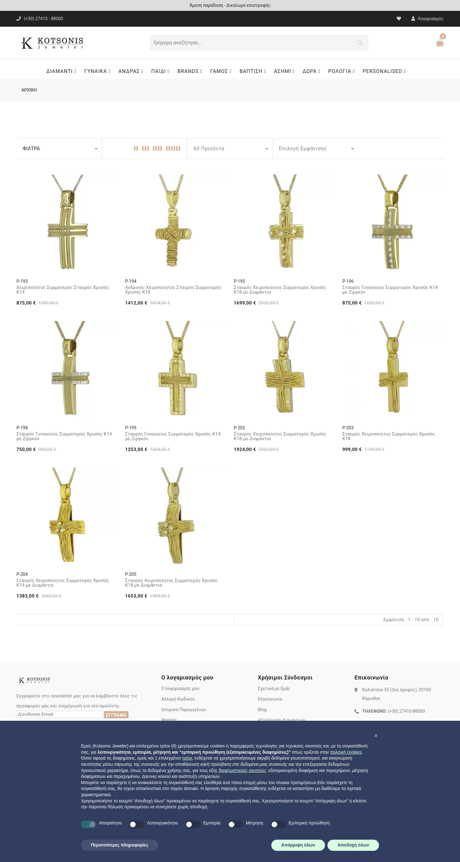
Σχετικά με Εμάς (274, 688)
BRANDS (191, 71)
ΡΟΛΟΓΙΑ (343, 71)
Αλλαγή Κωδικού (178, 699)
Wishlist (169, 720)
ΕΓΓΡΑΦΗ (116, 715)
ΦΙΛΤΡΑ (31, 148)
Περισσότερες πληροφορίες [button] (119, 844)
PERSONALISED (386, 71)
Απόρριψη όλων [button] (298, 844)
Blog (262, 709)
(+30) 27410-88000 (406, 711)
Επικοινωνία (270, 699)
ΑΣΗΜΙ (286, 71)
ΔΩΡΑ (313, 71)
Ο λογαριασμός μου (180, 688)
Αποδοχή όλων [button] (353, 844)
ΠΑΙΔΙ (162, 71)
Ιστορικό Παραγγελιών (183, 709)
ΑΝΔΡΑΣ (133, 71)
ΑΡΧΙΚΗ (29, 90)
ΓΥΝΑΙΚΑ (99, 71)
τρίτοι (187, 758)
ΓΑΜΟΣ (222, 71)
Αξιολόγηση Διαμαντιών (282, 720)
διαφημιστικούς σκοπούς (242, 770)
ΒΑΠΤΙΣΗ (254, 71)
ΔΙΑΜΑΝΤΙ (62, 71)
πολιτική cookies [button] (346, 752)
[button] (376, 736)
